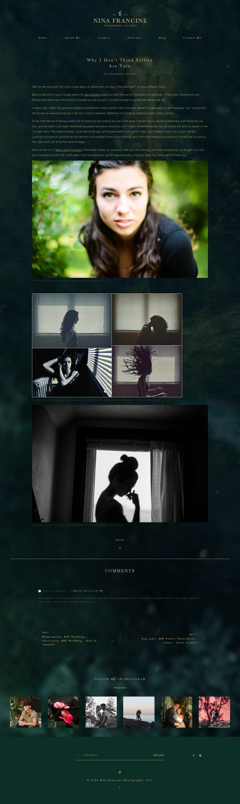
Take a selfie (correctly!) (69, 150)
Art (106, 74)
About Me (72, 37)
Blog (162, 37)
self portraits (92, 94)
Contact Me (192, 37)
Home (43, 37)
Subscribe (158, 776)
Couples (104, 37)
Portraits (135, 37)
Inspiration (117, 74)
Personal (131, 74)
